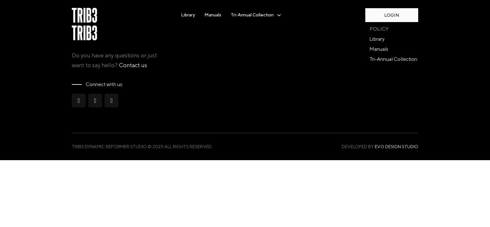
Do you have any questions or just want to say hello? (114, 60)
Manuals (212, 14)
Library (188, 14)
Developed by (380, 146)
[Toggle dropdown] (279, 15)
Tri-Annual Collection (393, 59)
